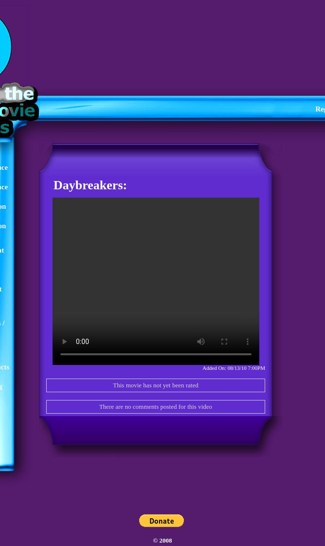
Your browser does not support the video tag (156, 281)
